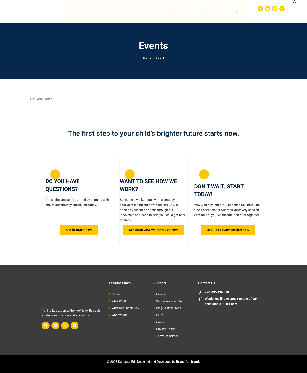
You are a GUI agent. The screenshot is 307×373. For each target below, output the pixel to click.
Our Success (132, 12)
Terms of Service (167, 336)
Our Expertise (192, 12)
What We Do (102, 12)
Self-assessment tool (170, 301)
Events (160, 294)
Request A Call (225, 12)
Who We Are (120, 315)
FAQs (159, 315)
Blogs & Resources (168, 308)
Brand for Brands (188, 362)
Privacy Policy (165, 329)
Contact (161, 322)
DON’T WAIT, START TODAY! (219, 190)
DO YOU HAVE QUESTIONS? (62, 185)
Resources (162, 12)
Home (78, 12)
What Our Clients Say (125, 308)
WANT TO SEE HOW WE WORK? (148, 185)
